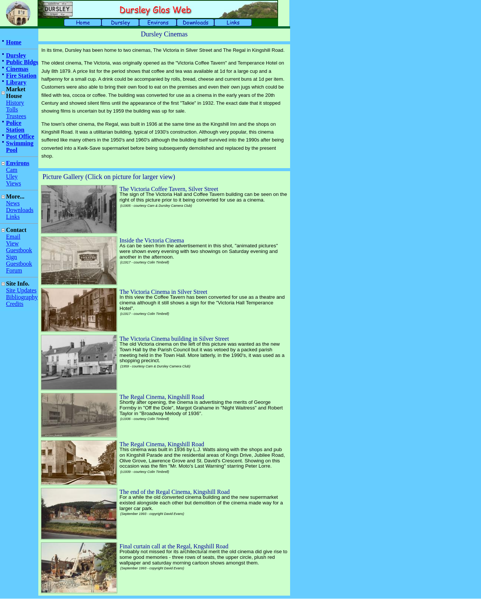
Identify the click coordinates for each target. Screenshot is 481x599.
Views (13, 183)
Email (13, 236)
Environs (17, 163)
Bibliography (22, 297)
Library (16, 82)
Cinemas (17, 69)
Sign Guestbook (19, 260)
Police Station (15, 126)
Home (13, 42)
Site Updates (21, 290)
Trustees (16, 116)
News (13, 203)
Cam (11, 170)
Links (13, 217)
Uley (12, 176)
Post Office (20, 136)
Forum (14, 270)
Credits (14, 304)
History (15, 102)
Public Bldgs (22, 62)
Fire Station (21, 75)
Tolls (12, 109)
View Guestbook (19, 246)
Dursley (16, 55)
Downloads (19, 210)
